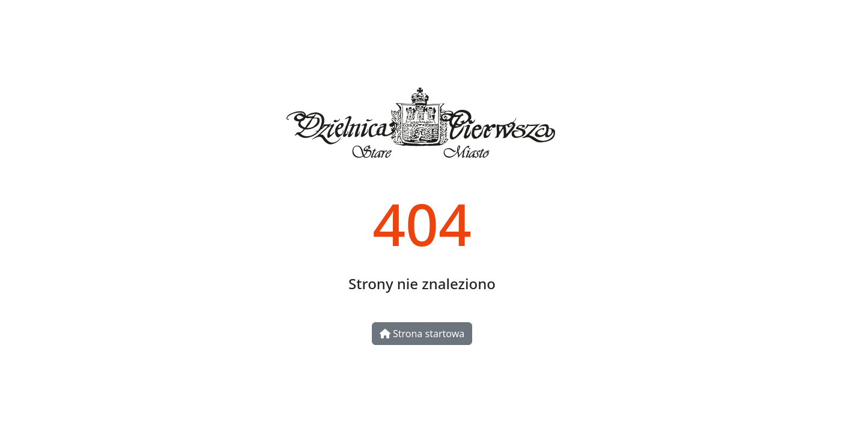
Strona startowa (422, 333)
